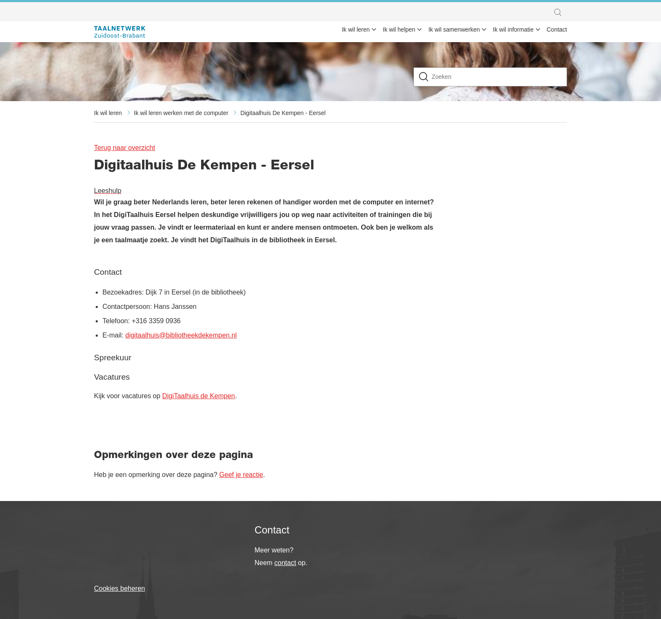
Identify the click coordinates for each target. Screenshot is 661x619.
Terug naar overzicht (124, 147)
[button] (560, 12)
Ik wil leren (108, 113)
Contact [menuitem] (557, 29)
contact (285, 562)
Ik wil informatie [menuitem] (513, 29)
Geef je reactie (241, 474)
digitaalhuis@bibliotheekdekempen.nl (180, 335)
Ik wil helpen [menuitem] (399, 29)
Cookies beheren (119, 588)
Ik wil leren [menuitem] (356, 29)
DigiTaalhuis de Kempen (198, 395)
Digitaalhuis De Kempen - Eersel (282, 113)
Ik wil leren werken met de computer (181, 113)
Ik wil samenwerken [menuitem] (454, 29)
